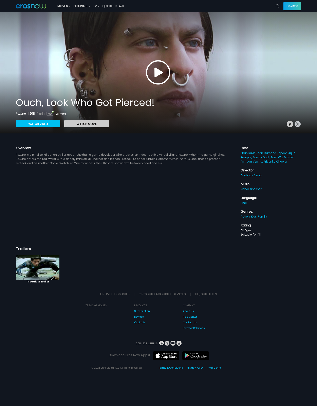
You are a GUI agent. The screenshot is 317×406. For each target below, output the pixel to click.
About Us (188, 311)
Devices (139, 316)
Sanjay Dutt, (262, 157)
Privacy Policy (195, 367)
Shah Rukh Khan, (252, 153)
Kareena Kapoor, (276, 153)
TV (96, 6)
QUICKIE (107, 6)
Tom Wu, (277, 157)
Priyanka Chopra (275, 162)
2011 (32, 114)
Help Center (190, 316)
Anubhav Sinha (251, 175)
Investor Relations (194, 328)
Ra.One (21, 114)
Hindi (244, 203)
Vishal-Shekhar (251, 189)
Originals (139, 322)
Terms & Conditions (170, 367)
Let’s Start (292, 6)
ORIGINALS (81, 6)
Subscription (142, 311)
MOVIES (63, 6)
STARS (119, 6)
